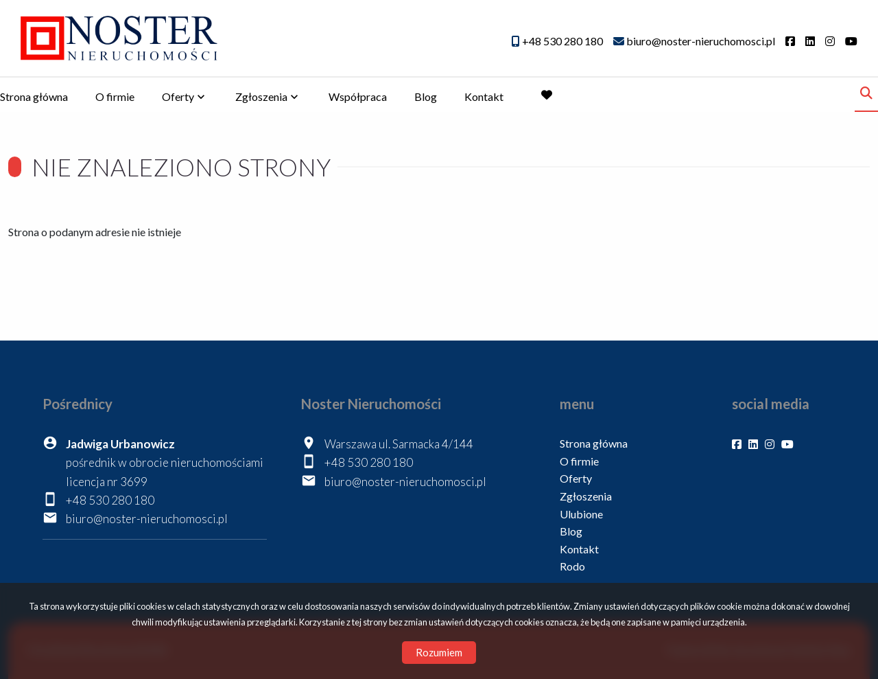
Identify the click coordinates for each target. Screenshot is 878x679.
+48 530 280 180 (110, 500)
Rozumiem (439, 652)
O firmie (114, 96)
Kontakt (483, 96)
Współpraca (358, 96)
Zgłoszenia (261, 96)
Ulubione (581, 513)
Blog (425, 96)
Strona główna (34, 96)
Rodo (572, 566)
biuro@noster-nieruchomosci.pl (147, 518)
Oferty (178, 96)
